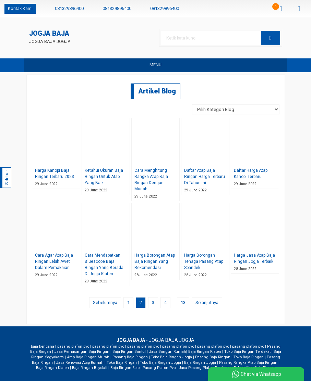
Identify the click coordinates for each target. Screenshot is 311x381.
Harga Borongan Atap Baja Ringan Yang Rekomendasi (154, 261)
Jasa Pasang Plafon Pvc (200, 368)
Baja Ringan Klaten (204, 351)
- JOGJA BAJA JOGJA (155, 340)
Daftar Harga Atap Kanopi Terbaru (250, 173)
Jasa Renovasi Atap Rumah (80, 362)
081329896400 (69, 8)
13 (183, 302)
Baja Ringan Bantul (129, 351)
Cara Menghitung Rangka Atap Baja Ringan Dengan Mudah (151, 179)
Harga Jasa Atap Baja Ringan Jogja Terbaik (254, 258)
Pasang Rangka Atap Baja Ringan (248, 362)
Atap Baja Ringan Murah (88, 357)
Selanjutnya (206, 302)
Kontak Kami (20, 8)
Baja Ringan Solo (125, 368)
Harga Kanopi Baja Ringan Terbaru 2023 (54, 173)
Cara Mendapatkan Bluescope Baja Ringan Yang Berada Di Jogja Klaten (104, 264)
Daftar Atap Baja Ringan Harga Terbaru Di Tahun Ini (204, 176)
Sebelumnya (105, 302)
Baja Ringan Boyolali (89, 368)
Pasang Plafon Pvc (159, 368)
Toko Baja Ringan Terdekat (247, 351)
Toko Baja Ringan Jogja (171, 357)
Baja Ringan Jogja (200, 362)
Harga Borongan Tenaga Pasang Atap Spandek (203, 261)
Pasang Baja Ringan (130, 357)
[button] (270, 38)
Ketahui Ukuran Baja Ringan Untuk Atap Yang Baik (104, 176)
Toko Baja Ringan (249, 357)
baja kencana (42, 346)
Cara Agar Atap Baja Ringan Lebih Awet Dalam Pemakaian (54, 261)
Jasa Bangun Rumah (167, 351)
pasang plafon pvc (73, 346)
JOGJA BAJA (49, 34)
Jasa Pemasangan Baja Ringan (81, 351)
